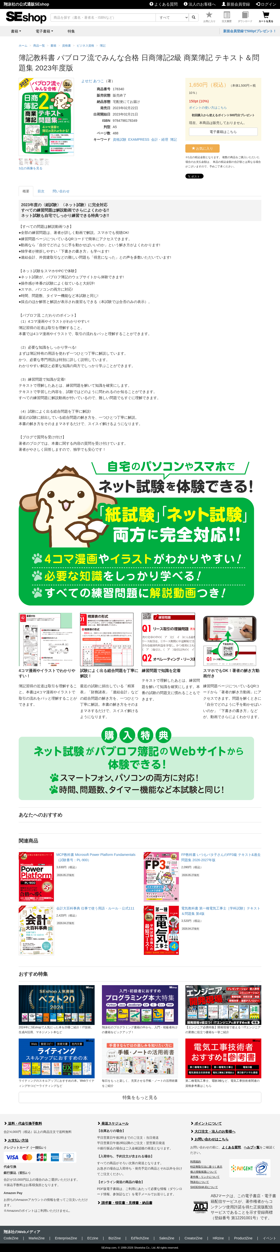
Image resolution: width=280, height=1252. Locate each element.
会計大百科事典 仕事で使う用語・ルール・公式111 (95, 908)
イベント (269, 1238)
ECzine (92, 1238)
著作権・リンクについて (205, 1176)
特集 (71, 31)
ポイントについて (206, 1123)
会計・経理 (159, 139)
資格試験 (119, 139)
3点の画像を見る (30, 168)
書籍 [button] (14, 31)
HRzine (218, 1238)
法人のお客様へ (200, 4)
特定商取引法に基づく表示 (206, 1166)
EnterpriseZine (66, 1238)
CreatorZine (194, 1238)
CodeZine (11, 1238)
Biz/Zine (114, 1238)
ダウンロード (245, 17)
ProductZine (243, 1238)
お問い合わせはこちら (209, 1139)
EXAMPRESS (138, 139)
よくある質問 (163, 4)
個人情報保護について (203, 1171)
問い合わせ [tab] (61, 191)
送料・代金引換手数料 (23, 1123)
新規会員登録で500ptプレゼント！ (249, 31)
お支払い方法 (16, 1140)
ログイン (266, 4)
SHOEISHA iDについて (204, 1187)
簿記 (173, 139)
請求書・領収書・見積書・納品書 (124, 1203)
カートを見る (266, 17)
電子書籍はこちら (223, 132)
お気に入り (209, 17)
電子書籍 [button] (43, 31)
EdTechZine (140, 1238)
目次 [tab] (41, 191)
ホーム (23, 45)
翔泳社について (199, 1181)
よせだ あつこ (92, 81)
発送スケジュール (113, 1123)
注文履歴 (226, 17)
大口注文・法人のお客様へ (212, 1131)
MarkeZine (37, 1238)
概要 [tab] (26, 191)
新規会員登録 (236, 4)
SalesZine (166, 1238)
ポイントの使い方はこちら (208, 107)
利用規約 (195, 1161)
